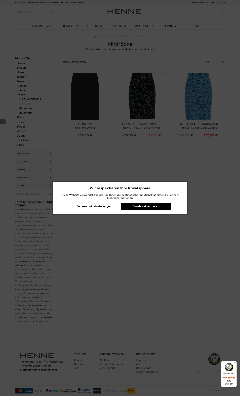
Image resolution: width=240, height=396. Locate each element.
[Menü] (235, 363)
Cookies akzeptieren (145, 206)
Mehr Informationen (120, 198)
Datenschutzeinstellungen (94, 206)
